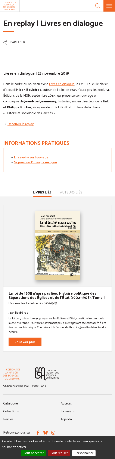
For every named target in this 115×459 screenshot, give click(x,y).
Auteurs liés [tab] (71, 192)
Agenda (66, 419)
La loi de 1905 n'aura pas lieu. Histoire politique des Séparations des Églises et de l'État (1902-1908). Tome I (57, 295)
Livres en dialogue (61, 84)
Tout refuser (59, 453)
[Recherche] (97, 6)
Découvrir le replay (20, 124)
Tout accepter (33, 453)
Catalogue (10, 403)
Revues (8, 419)
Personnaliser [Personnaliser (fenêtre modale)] (83, 453)
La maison (68, 411)
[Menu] (109, 6)
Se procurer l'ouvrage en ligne (35, 162)
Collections (11, 411)
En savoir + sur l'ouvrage (31, 157)
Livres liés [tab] (42, 192)
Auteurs (66, 403)
